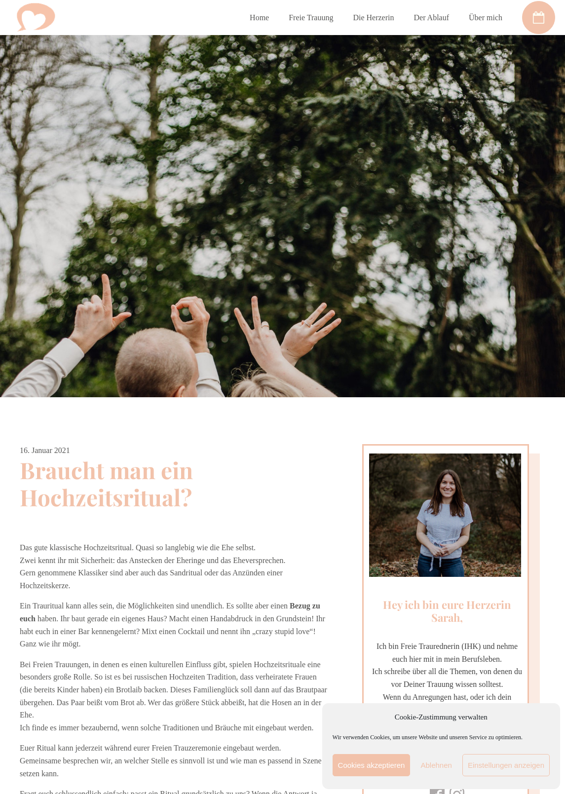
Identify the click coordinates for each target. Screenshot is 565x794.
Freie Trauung (311, 17)
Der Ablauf (431, 17)
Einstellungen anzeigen (506, 765)
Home (259, 17)
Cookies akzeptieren (371, 765)
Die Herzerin (373, 17)
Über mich (485, 17)
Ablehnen (436, 765)
